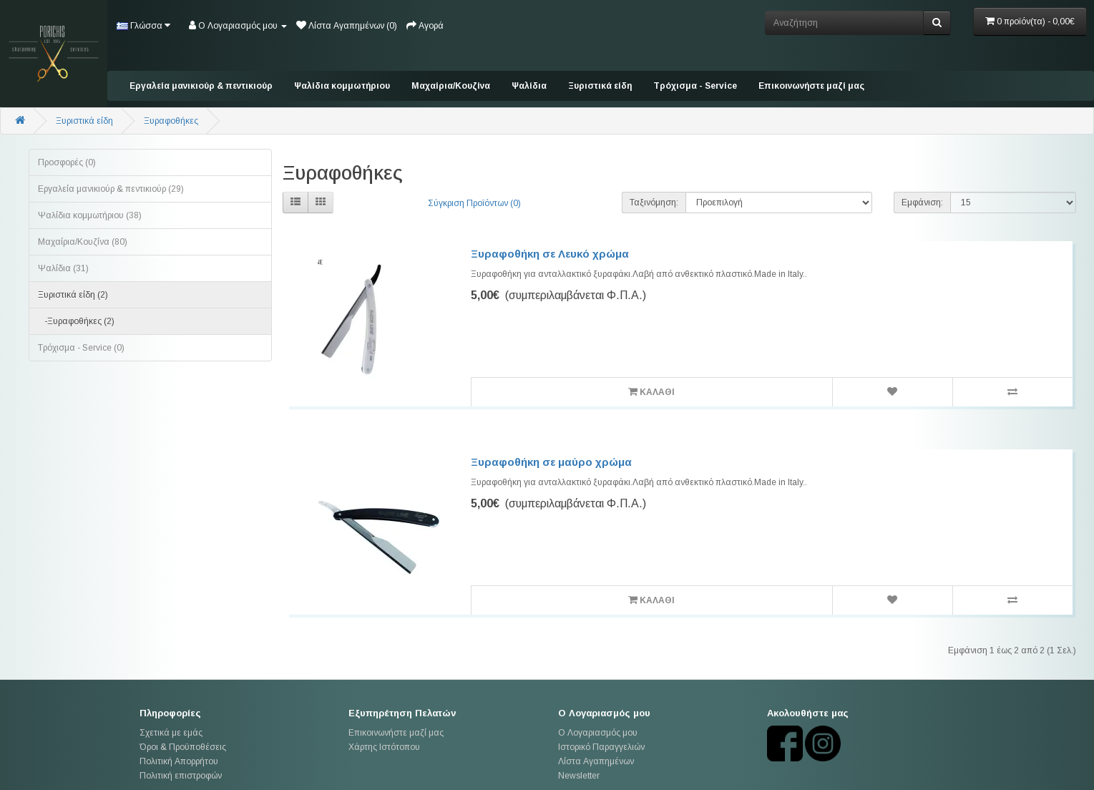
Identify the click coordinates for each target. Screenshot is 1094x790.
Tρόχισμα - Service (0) (81, 348)
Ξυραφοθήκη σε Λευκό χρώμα (550, 254)
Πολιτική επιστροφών (181, 776)
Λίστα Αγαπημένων (596, 761)
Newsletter (579, 776)
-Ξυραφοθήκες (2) (76, 321)
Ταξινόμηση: (654, 203)
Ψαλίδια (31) (63, 268)
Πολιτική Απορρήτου (179, 761)
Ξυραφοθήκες (171, 121)
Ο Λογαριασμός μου (598, 733)
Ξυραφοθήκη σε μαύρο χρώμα (551, 462)
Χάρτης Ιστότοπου (384, 747)
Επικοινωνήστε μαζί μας (811, 86)
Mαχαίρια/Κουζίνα (450, 86)
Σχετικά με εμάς (171, 733)
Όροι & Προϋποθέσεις (183, 747)
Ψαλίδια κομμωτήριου (342, 86)
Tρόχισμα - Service (695, 86)
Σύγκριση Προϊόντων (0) (474, 203)
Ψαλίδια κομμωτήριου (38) (90, 215)
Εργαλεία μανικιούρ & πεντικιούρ (201, 86)
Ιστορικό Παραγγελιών (601, 747)
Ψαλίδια (529, 86)
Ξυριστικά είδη (600, 86)
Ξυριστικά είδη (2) (73, 295)
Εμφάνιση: (922, 203)
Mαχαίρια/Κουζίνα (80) (82, 242)
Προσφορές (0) (67, 162)
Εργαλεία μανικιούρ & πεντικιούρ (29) (111, 189)
